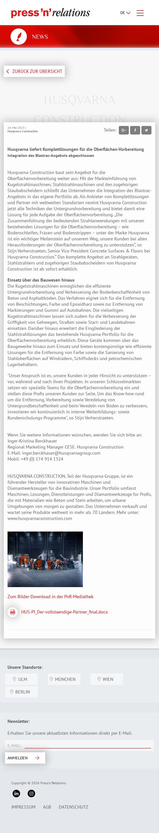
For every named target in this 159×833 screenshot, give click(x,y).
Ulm (22, 679)
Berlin (22, 692)
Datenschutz (73, 807)
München (65, 679)
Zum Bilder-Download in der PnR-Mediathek (50, 596)
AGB (47, 807)
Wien (108, 679)
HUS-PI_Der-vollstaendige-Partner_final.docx (64, 612)
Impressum (23, 807)
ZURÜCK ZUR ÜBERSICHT (37, 71)
